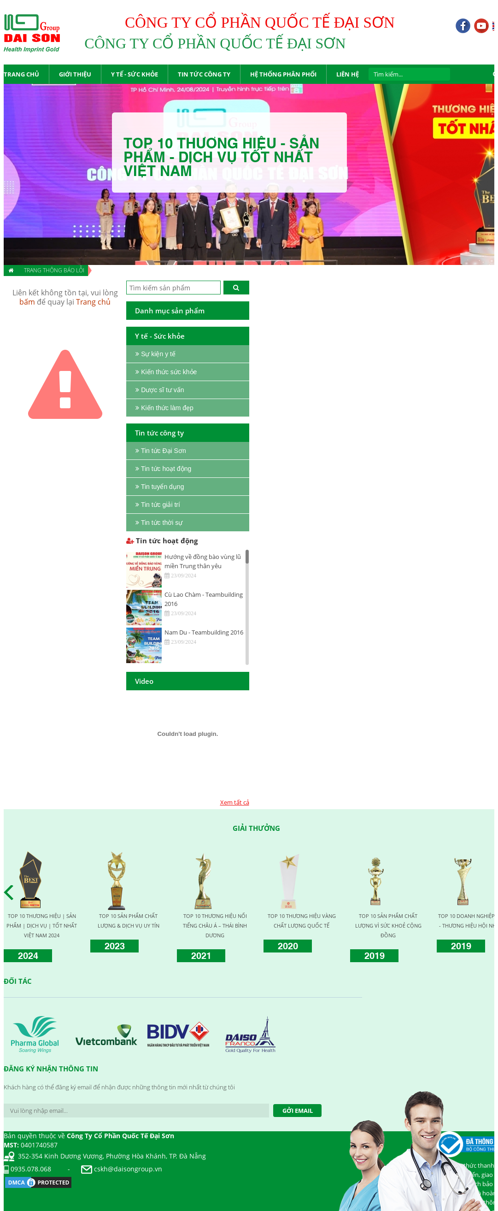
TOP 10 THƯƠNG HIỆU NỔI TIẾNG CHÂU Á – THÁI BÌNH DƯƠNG (215, 925)
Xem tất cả (234, 802)
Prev (11, 892)
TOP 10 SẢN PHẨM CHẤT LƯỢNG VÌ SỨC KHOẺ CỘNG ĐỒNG (388, 925)
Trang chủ (93, 302)
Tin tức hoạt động (162, 540)
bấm (27, 302)
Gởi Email (297, 1110)
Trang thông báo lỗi (54, 270)
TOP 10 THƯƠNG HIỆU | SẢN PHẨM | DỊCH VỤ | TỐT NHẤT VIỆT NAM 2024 (41, 925)
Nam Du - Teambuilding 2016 (203, 632)
